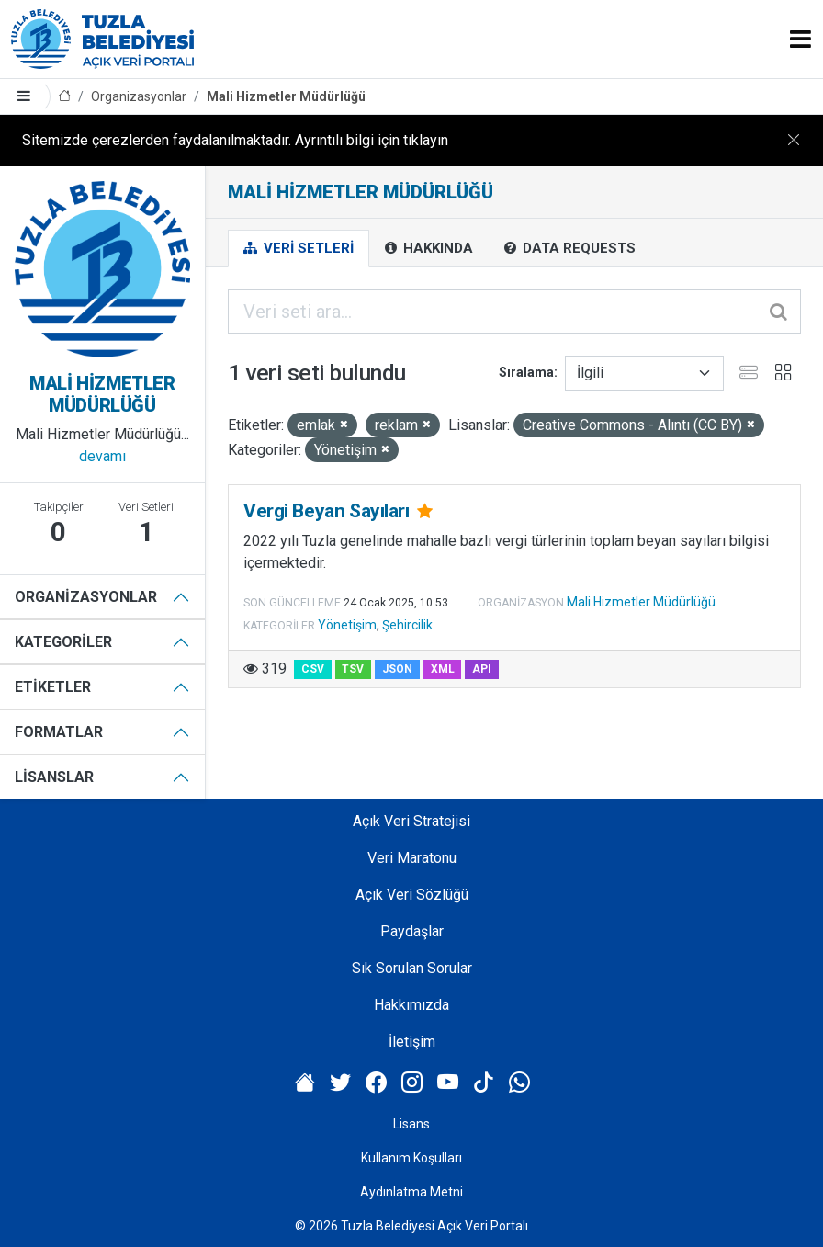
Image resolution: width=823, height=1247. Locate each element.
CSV (312, 669)
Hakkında (429, 248)
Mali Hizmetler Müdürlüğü (286, 96)
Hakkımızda (411, 1005)
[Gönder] (780, 311)
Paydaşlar (412, 931)
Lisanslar (54, 777)
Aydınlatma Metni (411, 1192)
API (481, 669)
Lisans (411, 1124)
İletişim (412, 1041)
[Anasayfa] (64, 97)
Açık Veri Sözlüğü (411, 894)
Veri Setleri (298, 248)
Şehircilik (407, 625)
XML (443, 669)
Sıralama (526, 372)
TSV (353, 669)
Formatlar (59, 732)
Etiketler (53, 687)
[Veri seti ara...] (514, 311)
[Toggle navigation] (800, 39)
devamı (102, 456)
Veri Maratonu (412, 858)
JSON (397, 669)
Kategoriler (63, 642)
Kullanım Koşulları (411, 1158)
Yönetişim (347, 625)
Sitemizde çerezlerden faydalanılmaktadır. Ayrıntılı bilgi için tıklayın (235, 140)
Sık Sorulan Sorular (412, 968)
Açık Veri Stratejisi (411, 821)
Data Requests (570, 248)
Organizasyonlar (138, 96)
